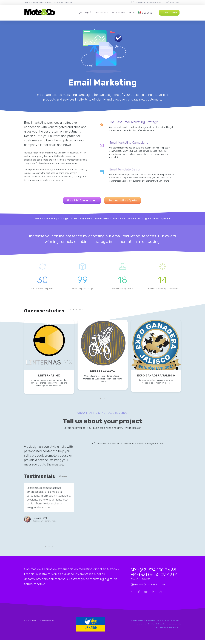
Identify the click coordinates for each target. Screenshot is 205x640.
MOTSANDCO (34, 620)
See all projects (75, 310)
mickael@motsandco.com (148, 2)
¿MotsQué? (86, 13)
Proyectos (118, 13)
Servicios (102, 13)
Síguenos (175, 2)
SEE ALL (63, 476)
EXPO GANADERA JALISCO (156, 375)
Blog (132, 13)
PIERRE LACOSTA (102, 371)
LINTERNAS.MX (49, 375)
